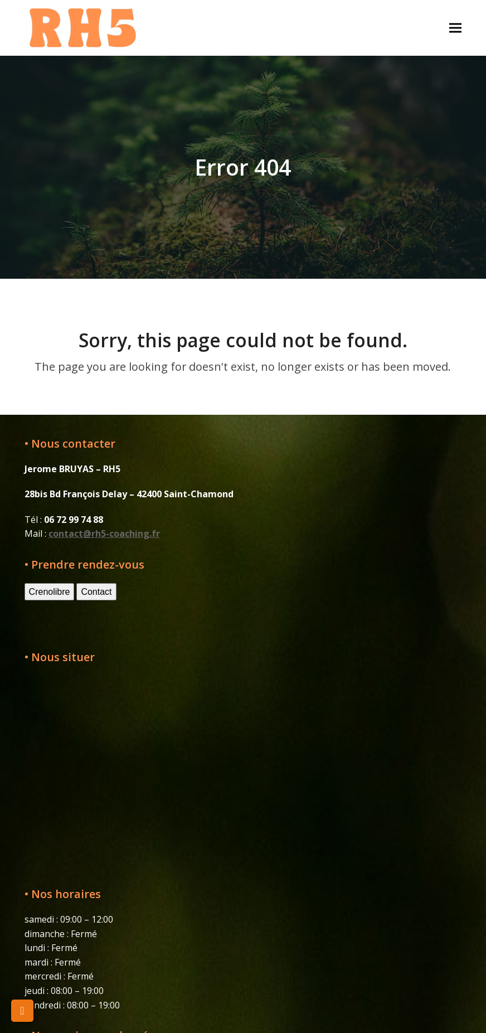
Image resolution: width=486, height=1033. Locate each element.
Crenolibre (49, 591)
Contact (96, 591)
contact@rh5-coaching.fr (104, 533)
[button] (455, 27)
